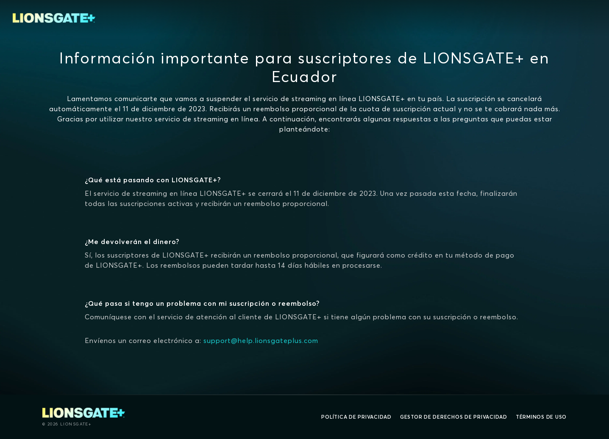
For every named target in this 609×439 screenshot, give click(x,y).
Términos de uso (541, 417)
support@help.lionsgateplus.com (260, 340)
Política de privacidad (356, 417)
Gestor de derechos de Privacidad (453, 417)
